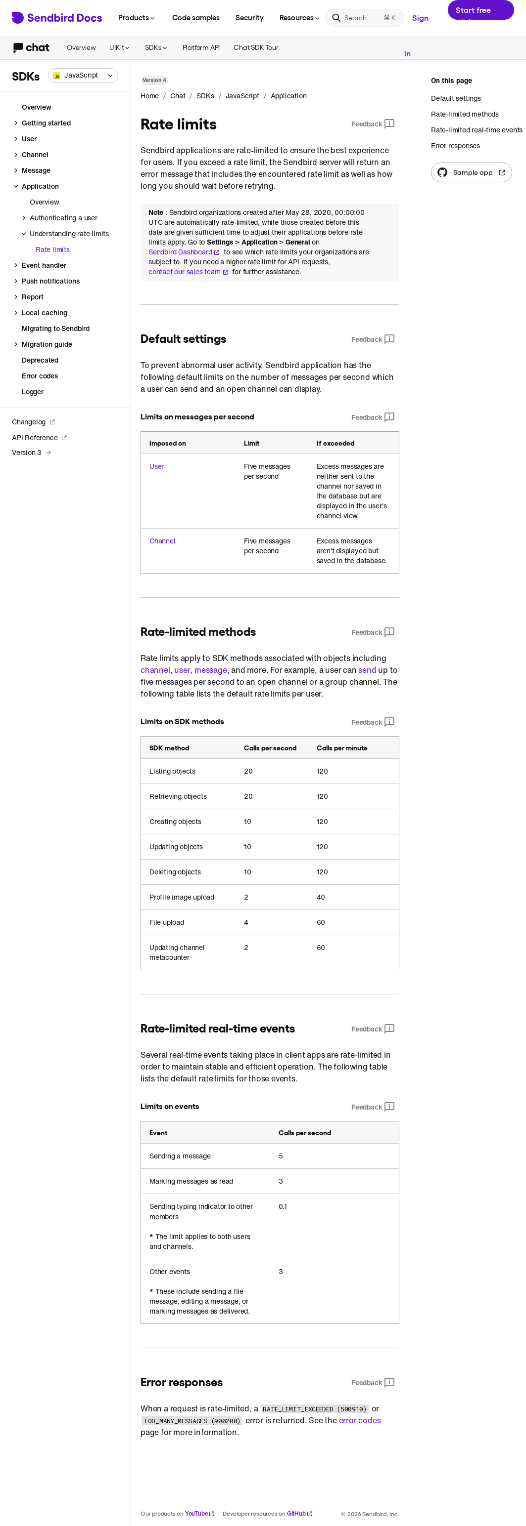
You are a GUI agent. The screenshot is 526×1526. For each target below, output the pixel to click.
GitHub (300, 1513)
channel (155, 670)
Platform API (201, 47)
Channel (162, 541)
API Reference (39, 437)
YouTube (200, 1513)
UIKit (120, 47)
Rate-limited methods (465, 114)
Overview (81, 47)
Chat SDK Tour (256, 47)
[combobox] (83, 75)
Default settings (456, 98)
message (210, 670)
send (367, 670)
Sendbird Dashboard (184, 252)
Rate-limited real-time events (477, 129)
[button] (83, 75)
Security (250, 17)
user (182, 670)
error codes (360, 1420)
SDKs (156, 47)
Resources (300, 17)
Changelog (33, 421)
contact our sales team (188, 272)
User (156, 466)
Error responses (455, 145)
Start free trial (473, 12)
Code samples (196, 17)
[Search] (364, 18)
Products (137, 17)
